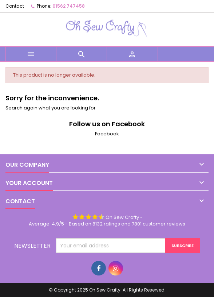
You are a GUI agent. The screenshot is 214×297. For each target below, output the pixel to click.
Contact (14, 6)
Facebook (107, 133)
